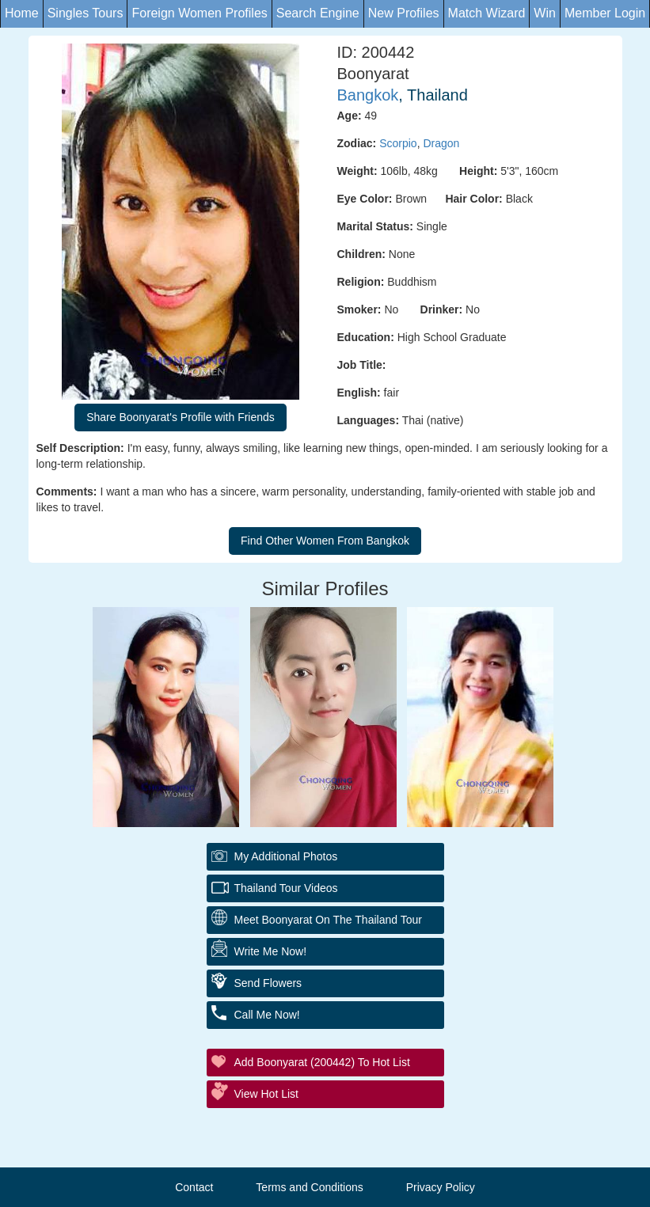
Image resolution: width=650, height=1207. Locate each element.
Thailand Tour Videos (286, 888)
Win (545, 13)
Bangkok (368, 95)
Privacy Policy (440, 1187)
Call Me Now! (267, 1014)
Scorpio (397, 143)
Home (22, 13)
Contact (194, 1187)
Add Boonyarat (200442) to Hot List (322, 1062)
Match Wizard (487, 13)
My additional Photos (286, 856)
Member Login (604, 13)
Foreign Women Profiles (199, 13)
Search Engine (317, 13)
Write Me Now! (270, 951)
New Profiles (403, 13)
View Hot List (266, 1093)
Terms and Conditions (309, 1187)
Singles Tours (86, 13)
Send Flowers (268, 983)
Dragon (441, 143)
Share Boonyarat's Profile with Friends (180, 417)
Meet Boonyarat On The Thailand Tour (328, 919)
